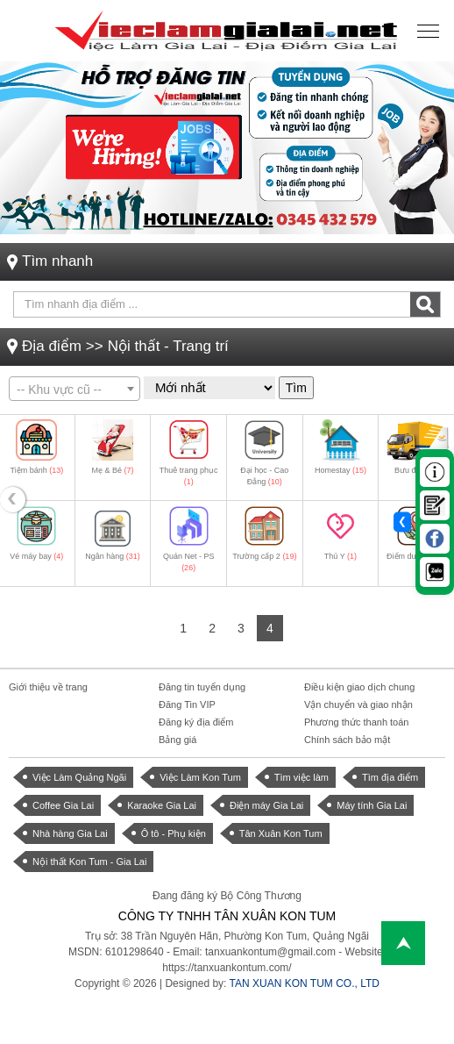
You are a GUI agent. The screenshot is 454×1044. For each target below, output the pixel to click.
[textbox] (74, 389)
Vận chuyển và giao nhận (358, 704)
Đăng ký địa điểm (196, 722)
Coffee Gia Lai (63, 805)
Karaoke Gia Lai (161, 805)
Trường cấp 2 (264, 556)
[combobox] (74, 388)
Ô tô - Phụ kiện (173, 833)
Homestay (340, 470)
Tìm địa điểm (390, 777)
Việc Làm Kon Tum (200, 777)
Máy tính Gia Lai (372, 805)
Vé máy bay (36, 556)
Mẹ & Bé (112, 470)
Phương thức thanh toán (356, 722)
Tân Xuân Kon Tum (281, 833)
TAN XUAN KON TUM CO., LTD (305, 983)
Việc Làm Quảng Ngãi (79, 777)
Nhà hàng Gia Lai (70, 833)
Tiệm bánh (36, 470)
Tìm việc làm (301, 777)
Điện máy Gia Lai (266, 805)
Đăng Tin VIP (187, 704)
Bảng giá (177, 739)
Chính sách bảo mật (347, 739)
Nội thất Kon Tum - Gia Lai (89, 861)
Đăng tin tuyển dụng (202, 687)
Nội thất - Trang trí (168, 346)
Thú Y (340, 556)
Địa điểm (52, 346)
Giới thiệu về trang (48, 687)
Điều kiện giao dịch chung (359, 687)
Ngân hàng (112, 556)
